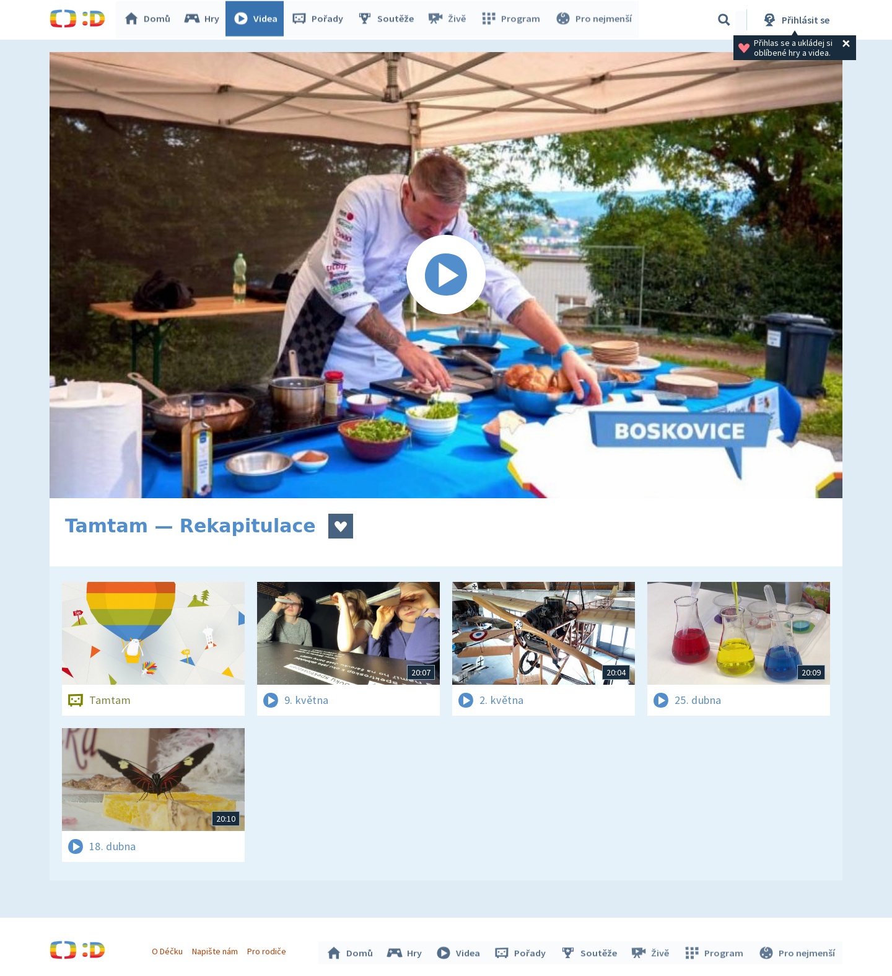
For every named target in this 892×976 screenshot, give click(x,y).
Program (511, 20)
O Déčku (168, 950)
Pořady (319, 20)
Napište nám (216, 950)
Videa (258, 20)
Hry (204, 20)
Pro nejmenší (593, 20)
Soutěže (388, 20)
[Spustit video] (446, 275)
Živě (449, 20)
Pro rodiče (268, 950)
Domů (149, 20)
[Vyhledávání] (724, 20)
